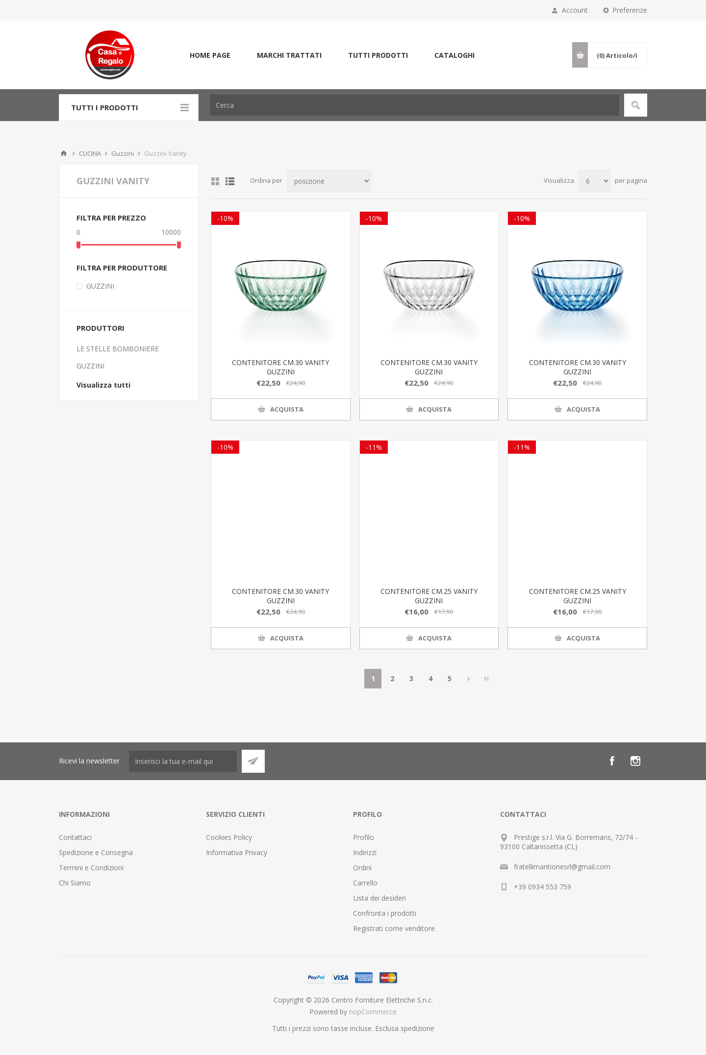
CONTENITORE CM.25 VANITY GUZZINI (429, 596)
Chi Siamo (75, 882)
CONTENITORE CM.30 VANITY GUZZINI (280, 367)
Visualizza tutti (103, 385)
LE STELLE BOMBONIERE (117, 348)
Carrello (365, 882)
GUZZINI (100, 286)
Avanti (468, 678)
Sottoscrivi (253, 761)
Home (64, 153)
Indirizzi (365, 852)
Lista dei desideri (379, 898)
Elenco (230, 181)
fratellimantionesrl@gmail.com (562, 866)
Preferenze (629, 10)
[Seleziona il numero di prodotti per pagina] (594, 181)
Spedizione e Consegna (96, 852)
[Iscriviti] (183, 761)
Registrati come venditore (394, 928)
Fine (486, 678)
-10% (225, 218)
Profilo (363, 837)
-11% (374, 447)
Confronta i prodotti (384, 913)
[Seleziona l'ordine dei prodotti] (329, 181)
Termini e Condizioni (91, 867)
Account (575, 10)
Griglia (215, 181)
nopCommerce (373, 1011)
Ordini (362, 867)
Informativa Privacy (236, 852)
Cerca (635, 105)
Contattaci (75, 837)
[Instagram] (635, 761)
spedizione (417, 1028)
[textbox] (414, 105)
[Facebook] (612, 761)
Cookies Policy (229, 837)
